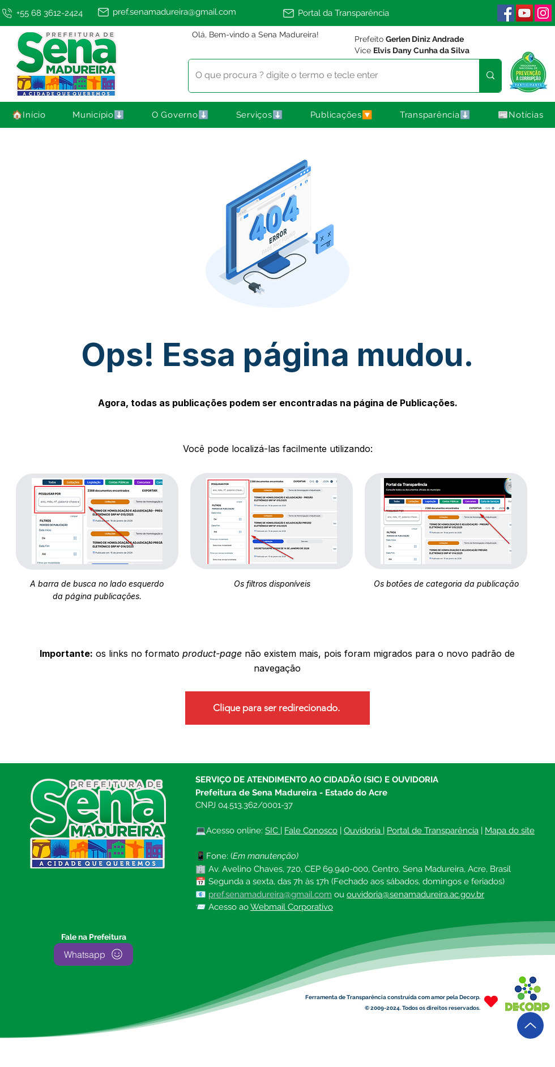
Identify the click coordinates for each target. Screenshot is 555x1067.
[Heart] (491, 1001)
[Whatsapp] (93, 954)
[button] (99, 115)
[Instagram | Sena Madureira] (543, 13)
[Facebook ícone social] (505, 13)
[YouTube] (524, 13)
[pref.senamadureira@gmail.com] (187, 12)
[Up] (530, 1025)
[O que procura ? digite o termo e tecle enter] (325, 75)
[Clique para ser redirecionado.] (277, 708)
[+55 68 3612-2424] (46, 13)
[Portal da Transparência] (341, 13)
